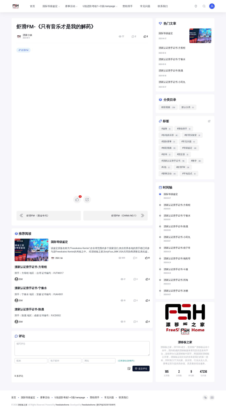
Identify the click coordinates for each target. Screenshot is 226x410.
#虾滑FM (183, 167)
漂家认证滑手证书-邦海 (176, 280)
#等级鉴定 (189, 148)
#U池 (165, 167)
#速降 (166, 128)
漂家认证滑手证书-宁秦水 (177, 215)
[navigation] (48, 216)
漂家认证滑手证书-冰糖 (176, 290)
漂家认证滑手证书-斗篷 (176, 269)
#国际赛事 (168, 141)
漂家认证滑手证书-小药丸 (177, 237)
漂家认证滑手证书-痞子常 (177, 247)
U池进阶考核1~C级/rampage (100, 6)
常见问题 (145, 6)
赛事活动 (71, 6)
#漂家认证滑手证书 (173, 160)
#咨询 (166, 154)
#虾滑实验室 (192, 135)
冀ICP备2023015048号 (106, 405)
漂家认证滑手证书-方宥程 (177, 205)
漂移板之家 (22, 405)
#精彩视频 (168, 148)
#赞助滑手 (184, 128)
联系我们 (163, 6)
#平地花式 (189, 173)
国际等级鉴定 (51, 6)
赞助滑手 (128, 6)
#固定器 (183, 154)
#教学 (196, 160)
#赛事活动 (168, 173)
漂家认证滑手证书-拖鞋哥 (177, 258)
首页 (32, 6)
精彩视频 (20, 241)
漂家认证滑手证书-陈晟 (176, 226)
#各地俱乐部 (169, 135)
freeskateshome (62, 405)
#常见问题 (188, 141)
